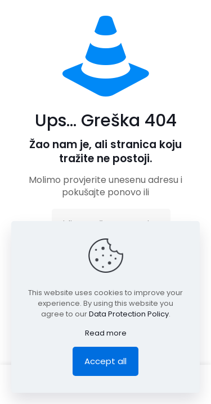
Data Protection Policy (129, 314)
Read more (106, 333)
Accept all (105, 361)
